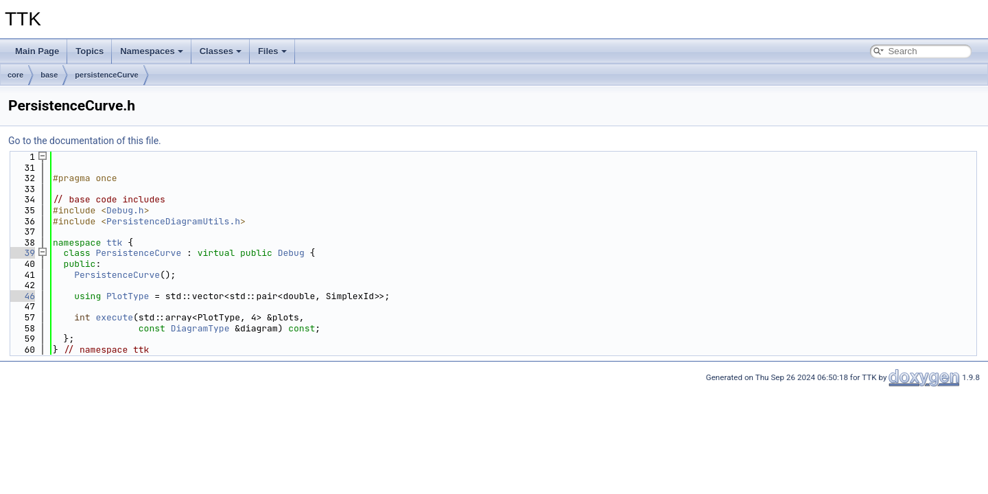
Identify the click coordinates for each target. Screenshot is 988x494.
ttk (114, 242)
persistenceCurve (106, 75)
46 (21, 296)
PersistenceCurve (138, 253)
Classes (221, 51)
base (49, 75)
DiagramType (200, 328)
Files (272, 51)
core (15, 75)
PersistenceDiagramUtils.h (173, 221)
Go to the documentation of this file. (84, 140)
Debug (291, 253)
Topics (89, 51)
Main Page (37, 51)
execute (114, 317)
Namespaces (151, 51)
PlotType (127, 296)
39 (21, 253)
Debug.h (125, 210)
